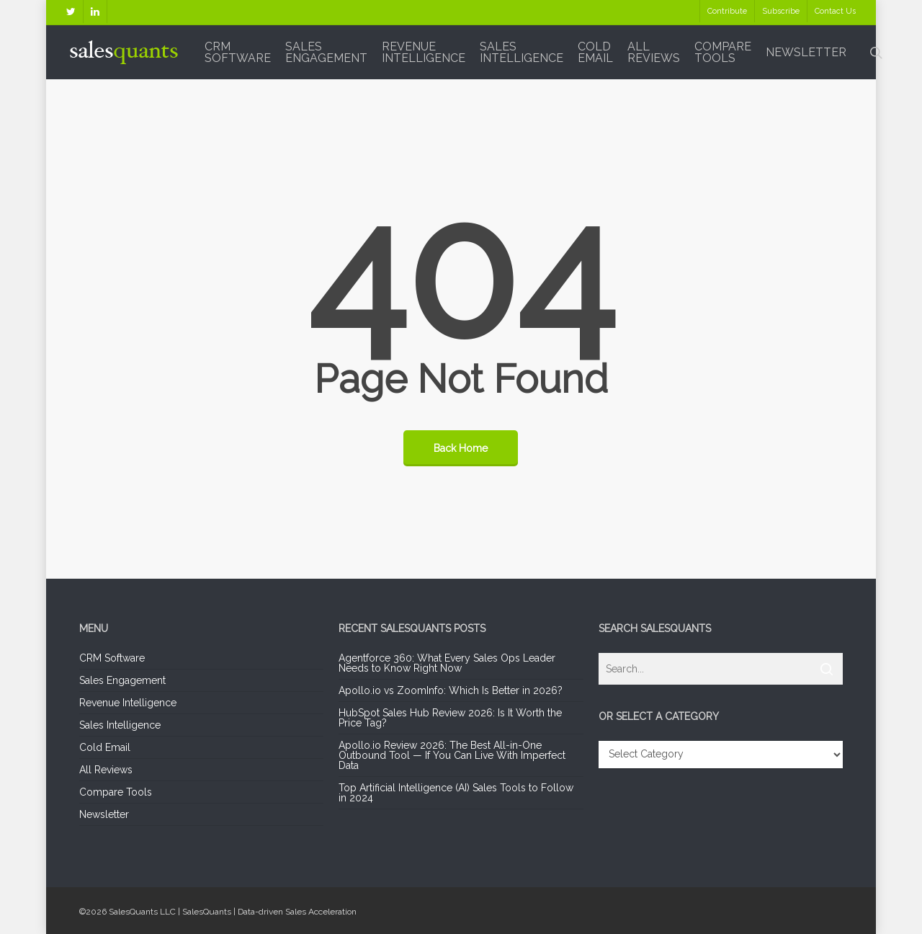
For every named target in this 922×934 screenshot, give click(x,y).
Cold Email (104, 747)
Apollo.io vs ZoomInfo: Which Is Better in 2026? (451, 690)
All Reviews (106, 769)
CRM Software (112, 658)
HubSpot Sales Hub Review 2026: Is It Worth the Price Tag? (450, 718)
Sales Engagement (122, 680)
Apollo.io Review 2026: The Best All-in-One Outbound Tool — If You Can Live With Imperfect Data (452, 755)
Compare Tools (115, 792)
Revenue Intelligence (127, 702)
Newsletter (104, 814)
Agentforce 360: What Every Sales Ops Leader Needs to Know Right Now (447, 663)
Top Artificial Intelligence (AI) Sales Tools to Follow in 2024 (456, 793)
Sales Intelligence (120, 725)
